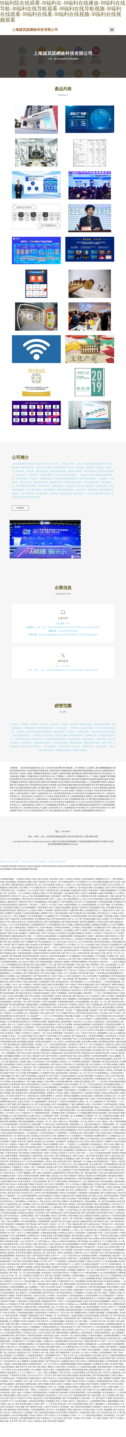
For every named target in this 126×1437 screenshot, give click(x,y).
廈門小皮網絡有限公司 (42, 808)
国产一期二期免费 (65, 993)
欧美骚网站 (81, 1295)
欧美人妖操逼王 (8, 1281)
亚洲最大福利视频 (96, 1327)
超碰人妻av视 (73, 1236)
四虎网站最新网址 (112, 1350)
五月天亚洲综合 (61, 1002)
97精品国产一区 (13, 1210)
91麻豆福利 (22, 1315)
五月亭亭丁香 (16, 1435)
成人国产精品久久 (14, 1333)
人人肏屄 (115, 945)
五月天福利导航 (86, 956)
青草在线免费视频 (26, 1136)
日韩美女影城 (52, 905)
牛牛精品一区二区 (76, 959)
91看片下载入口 (58, 990)
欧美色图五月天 (76, 1281)
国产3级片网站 (40, 1381)
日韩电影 (49, 925)
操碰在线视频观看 (108, 905)
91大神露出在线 (110, 1256)
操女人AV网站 (48, 1310)
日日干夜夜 (81, 1364)
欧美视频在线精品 (113, 1099)
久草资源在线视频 (8, 1227)
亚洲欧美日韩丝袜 (16, 1179)
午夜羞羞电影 (91, 916)
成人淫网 (50, 1278)
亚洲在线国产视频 (26, 1199)
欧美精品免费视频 (82, 1039)
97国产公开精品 (107, 1010)
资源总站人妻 (39, 1267)
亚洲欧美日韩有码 (41, 967)
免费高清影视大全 (87, 1313)
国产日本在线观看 (66, 979)
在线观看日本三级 (118, 959)
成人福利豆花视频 (55, 1104)
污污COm (18, 1295)
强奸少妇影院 (68, 1344)
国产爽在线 (46, 959)
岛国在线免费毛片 (111, 1293)
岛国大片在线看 (64, 1241)
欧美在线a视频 (33, 1287)
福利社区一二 (106, 976)
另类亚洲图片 (87, 942)
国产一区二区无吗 (95, 982)
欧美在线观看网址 (29, 1210)
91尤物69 (98, 1090)
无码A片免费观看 (50, 1159)
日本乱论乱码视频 (16, 1010)
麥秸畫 (69, 782)
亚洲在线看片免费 (75, 1358)
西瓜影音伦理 (14, 1207)
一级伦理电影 (117, 893)
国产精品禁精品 (21, 1130)
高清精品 (35, 1150)
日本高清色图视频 (87, 1053)
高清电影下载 (102, 1170)
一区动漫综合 (32, 1147)
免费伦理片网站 (77, 925)
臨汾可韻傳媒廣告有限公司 (77, 813)
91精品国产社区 (96, 1267)
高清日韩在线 (84, 967)
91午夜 (43, 1276)
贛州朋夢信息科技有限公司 (26, 805)
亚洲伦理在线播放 (94, 1430)
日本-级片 (16, 1090)
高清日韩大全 (74, 1270)
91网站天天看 (85, 1062)
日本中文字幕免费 (96, 1044)
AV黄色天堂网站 (73, 893)
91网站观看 (101, 1190)
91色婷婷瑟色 (12, 1218)
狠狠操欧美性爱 (42, 1127)
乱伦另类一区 (77, 1367)
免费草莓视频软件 (118, 1370)
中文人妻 (52, 979)
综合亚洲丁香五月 (29, 1022)
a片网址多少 (32, 1216)
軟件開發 (84, 788)
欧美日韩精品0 (45, 1210)
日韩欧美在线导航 (31, 1002)
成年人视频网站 (70, 1013)
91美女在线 (114, 1170)
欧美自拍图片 (41, 979)
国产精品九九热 (96, 1210)
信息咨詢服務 (32, 785)
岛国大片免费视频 (89, 908)
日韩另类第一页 (28, 1084)
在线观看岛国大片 (93, 925)
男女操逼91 (94, 976)
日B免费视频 (55, 1013)
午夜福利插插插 (25, 967)
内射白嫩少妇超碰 (72, 1030)
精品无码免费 (12, 1330)
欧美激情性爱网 (100, 1070)
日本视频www (6, 1130)
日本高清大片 (73, 1381)
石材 (47, 782)
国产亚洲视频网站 (33, 1179)
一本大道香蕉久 (81, 1301)
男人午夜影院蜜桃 (118, 1136)
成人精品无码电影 (48, 1241)
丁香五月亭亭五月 (88, 1047)
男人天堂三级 (6, 942)
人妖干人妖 (17, 999)
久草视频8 (71, 1284)
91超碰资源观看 (65, 950)
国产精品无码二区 (81, 1010)
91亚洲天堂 (18, 1321)
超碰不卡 (89, 1250)
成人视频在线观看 (105, 1404)
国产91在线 (115, 1027)
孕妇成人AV (56, 1044)
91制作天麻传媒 (113, 1201)
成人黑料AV (89, 1136)
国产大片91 (34, 1064)
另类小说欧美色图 (87, 1181)
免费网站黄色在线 (8, 1116)
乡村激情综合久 (75, 1196)
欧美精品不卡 (120, 916)
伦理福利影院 (41, 1327)
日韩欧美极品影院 (20, 1378)
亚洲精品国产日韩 (103, 942)
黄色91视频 (43, 1398)
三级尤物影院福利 (37, 1104)
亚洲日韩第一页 (89, 1133)
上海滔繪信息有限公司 (32, 822)
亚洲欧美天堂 (31, 899)
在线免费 (46, 1187)
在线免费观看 (84, 1013)
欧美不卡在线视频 (33, 1039)
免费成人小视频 (53, 1053)
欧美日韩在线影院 (9, 919)
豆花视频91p (80, 1307)
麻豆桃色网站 (62, 1087)
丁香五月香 (64, 1327)
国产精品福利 (78, 1250)
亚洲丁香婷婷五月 (41, 896)
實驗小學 (49, 802)
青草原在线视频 (19, 1264)
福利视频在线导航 (107, 1056)
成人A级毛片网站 (49, 1295)
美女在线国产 (119, 1030)
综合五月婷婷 (45, 1347)
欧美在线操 (113, 1250)
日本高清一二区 (15, 908)
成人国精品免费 (103, 1053)
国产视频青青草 (63, 1367)
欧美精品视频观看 (64, 1042)
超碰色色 (119, 936)
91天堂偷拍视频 (110, 1276)
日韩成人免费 (101, 1199)
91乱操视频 (64, 905)
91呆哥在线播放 (75, 1007)
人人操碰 (21, 1241)
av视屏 (4, 1050)
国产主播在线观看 (115, 1102)
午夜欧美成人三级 (112, 1333)
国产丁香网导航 (98, 1201)
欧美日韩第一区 (25, 1164)
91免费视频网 (118, 1264)
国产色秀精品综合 (55, 1227)
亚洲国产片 (13, 1013)
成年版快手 (61, 1156)
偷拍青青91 (106, 1224)
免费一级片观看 (61, 1130)
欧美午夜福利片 (44, 1432)
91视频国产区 (51, 930)
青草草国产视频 (115, 1273)
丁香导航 (41, 1361)
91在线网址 (69, 945)
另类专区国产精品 (86, 987)
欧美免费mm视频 (89, 1056)
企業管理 (70, 791)
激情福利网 (66, 1036)
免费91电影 (45, 1190)
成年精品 (14, 1432)
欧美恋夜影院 (52, 1201)
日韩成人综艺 (108, 1121)
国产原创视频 (87, 1221)
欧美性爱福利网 (56, 1338)
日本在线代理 (54, 1244)
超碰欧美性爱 (86, 1236)
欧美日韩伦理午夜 (72, 1067)
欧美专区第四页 (51, 1253)
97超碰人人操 (47, 1002)
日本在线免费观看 (28, 1236)
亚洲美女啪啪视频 (55, 985)
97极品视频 (5, 1090)
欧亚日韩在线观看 (93, 1264)
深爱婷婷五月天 (102, 893)
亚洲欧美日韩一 (82, 1204)
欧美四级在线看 (105, 1381)
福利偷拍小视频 (25, 896)
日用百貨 (57, 793)
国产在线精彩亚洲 (27, 1144)
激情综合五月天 (24, 1367)
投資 (38, 782)
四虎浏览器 (49, 1318)
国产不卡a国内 (117, 1432)
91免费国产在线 (47, 1087)
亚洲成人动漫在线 (62, 1210)
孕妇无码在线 (105, 1082)
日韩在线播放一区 (92, 1216)
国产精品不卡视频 (104, 1412)
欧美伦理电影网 (85, 1141)
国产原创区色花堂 (91, 1224)
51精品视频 (15, 1253)
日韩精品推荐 (68, 896)
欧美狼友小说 (72, 1335)
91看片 (22, 1161)
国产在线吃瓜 (99, 1062)
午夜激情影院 (116, 1290)
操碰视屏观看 (87, 1121)
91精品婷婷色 (104, 1244)
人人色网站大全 (81, 1042)
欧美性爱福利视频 (117, 1096)
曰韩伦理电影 (48, 1010)
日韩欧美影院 (36, 1167)
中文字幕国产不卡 (83, 896)
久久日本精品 (76, 1404)
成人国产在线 (75, 973)
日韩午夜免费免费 (81, 1184)
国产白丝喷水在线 (91, 1238)
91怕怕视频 (59, 1324)
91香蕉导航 (17, 1042)
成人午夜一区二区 (14, 1290)
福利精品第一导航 (106, 910)
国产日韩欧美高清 (31, 987)
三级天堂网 (90, 1170)
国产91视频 (67, 939)
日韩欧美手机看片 (57, 1261)
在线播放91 (99, 1059)
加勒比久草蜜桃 (98, 1361)
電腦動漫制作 (67, 785)
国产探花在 (8, 1364)
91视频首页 (17, 1181)
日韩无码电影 (61, 1082)
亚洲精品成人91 (117, 1150)
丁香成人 (114, 1176)
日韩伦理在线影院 (31, 1324)
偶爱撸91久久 (64, 1150)
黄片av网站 (94, 1253)
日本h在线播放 (87, 970)
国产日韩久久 (23, 1053)
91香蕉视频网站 (38, 1424)
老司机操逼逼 (113, 1418)
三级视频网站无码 (52, 1370)
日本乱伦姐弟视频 (35, 1176)
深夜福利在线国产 (58, 1395)
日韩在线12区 (33, 1110)
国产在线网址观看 (79, 1210)
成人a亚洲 (119, 1404)
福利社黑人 (24, 919)
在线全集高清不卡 (68, 1341)
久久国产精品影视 (22, 1033)
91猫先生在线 (14, 973)
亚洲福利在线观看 (41, 1007)
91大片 (83, 1044)
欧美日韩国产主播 (12, 1221)
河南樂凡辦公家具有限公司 (40, 816)
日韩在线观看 (83, 1213)
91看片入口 (71, 899)
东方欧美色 (110, 1044)
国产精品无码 (101, 1353)
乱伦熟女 (43, 1133)
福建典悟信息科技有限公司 (81, 802)
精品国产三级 (96, 1024)
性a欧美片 (34, 959)
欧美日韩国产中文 (18, 1110)
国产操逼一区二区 (18, 1287)
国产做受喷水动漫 (34, 1421)
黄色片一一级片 (51, 962)
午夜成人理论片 (68, 1415)
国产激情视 (111, 1361)
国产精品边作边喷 (44, 1141)
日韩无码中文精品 (60, 1022)
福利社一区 (38, 1253)
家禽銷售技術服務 (88, 793)
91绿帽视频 (103, 990)
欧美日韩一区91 (65, 1418)
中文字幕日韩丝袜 (68, 1201)
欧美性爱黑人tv (112, 1042)
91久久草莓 (21, 1087)
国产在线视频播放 (61, 1119)
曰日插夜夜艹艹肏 (31, 1042)
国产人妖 (5, 962)
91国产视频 (65, 1093)
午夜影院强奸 (74, 1082)
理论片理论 (49, 1170)
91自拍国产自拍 (92, 959)
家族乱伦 (54, 1364)
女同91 (38, 1207)
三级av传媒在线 (18, 962)
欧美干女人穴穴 (82, 1344)
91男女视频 (19, 1421)
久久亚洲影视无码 (70, 1361)
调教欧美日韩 (96, 962)
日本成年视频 (21, 1415)
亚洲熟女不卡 (60, 1293)
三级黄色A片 (48, 1355)
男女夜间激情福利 (17, 1019)
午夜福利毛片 (90, 1261)
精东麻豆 (51, 1156)
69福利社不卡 (27, 1127)
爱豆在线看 (89, 1147)
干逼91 (61, 1315)
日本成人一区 (14, 1050)
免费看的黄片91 (100, 1193)
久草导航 (104, 973)
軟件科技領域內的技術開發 (32, 793)
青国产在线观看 (44, 1113)
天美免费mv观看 (111, 930)
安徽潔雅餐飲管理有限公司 (93, 825)
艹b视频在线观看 (81, 1024)
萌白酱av (29, 953)
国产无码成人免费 (29, 1258)
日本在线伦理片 (100, 1104)
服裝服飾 (76, 788)
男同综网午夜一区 (12, 965)
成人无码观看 (109, 1410)
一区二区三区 (14, 1022)
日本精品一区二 (42, 1059)
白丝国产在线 (38, 905)
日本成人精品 (12, 1224)
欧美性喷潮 (72, 1141)
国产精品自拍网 (85, 902)
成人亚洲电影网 (108, 1153)
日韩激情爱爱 (44, 1236)
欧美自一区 (56, 896)
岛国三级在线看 (30, 996)
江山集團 (89, 782)
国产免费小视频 (77, 1153)
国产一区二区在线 (116, 1093)
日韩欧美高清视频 (82, 1096)
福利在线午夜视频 (41, 1353)
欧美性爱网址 (29, 1244)
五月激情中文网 (22, 959)
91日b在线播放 (52, 1076)
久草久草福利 (22, 985)
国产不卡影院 (81, 945)
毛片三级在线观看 (80, 1102)
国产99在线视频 (29, 1090)
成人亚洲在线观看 (29, 1005)
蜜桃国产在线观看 (112, 1392)
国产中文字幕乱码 (9, 1358)
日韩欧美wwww (80, 1267)
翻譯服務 (78, 785)
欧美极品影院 (43, 1273)
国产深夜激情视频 (44, 976)
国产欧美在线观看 (97, 1005)
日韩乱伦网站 (117, 1390)
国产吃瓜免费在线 (43, 956)
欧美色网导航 (33, 1099)
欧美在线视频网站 (102, 1315)
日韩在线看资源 (92, 1281)
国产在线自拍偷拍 (43, 1119)
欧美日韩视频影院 (68, 1144)
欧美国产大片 (7, 1415)
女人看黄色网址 (17, 1184)
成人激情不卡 (22, 1307)
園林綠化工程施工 (51, 788)
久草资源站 (26, 1253)
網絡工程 (36, 802)
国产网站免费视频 (25, 993)
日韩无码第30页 (50, 1179)
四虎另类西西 (27, 933)
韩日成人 (34, 919)
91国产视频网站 (24, 1187)
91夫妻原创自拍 (7, 1392)
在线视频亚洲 (90, 1358)
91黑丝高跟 (5, 1273)
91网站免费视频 (17, 1301)
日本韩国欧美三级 (97, 1102)
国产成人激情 (62, 1161)
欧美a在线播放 (20, 947)
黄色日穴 (45, 970)
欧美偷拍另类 (70, 1193)
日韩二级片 (109, 962)
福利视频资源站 (40, 1407)
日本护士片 (46, 1099)
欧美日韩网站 (113, 1301)
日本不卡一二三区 (59, 1270)
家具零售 (96, 799)
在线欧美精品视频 (88, 1381)
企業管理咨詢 (55, 785)
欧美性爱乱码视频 (31, 1276)
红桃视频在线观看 (113, 1338)
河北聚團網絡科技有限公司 (56, 819)
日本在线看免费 (102, 1341)
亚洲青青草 (24, 1401)
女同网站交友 (33, 1250)
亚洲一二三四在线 (35, 950)
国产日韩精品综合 (64, 1170)
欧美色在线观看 (92, 1330)
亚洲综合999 (63, 1133)
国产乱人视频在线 (112, 1387)
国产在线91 (54, 1090)
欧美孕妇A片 (24, 1036)
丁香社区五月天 (11, 945)
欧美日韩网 (62, 1427)
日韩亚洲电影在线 (18, 982)
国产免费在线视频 (101, 896)
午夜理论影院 (43, 1044)
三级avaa (37, 1310)
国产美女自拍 (110, 1019)
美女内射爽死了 (47, 1373)
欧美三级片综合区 (41, 893)
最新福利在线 (18, 899)
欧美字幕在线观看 (104, 1073)
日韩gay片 (82, 985)
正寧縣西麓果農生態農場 (81, 811)
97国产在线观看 (49, 1016)
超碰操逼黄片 (35, 1392)
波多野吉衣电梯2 (93, 1107)
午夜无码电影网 (110, 1119)
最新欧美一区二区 (85, 1284)
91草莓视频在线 (13, 979)
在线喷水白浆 (76, 1147)
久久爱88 (27, 1387)
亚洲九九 (60, 899)
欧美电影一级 (67, 1421)
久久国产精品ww (42, 1256)
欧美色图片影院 (53, 1361)
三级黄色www (16, 1082)
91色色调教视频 (50, 1102)
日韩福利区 (67, 1184)
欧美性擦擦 (58, 999)
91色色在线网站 (7, 1307)
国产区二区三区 (114, 967)
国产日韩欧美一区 (71, 1044)
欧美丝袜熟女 (18, 1147)
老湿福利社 (47, 1287)
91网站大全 (113, 1213)
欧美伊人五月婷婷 (93, 947)
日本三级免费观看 (18, 1250)
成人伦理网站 (25, 1218)
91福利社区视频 (24, 1093)
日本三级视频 (116, 1284)
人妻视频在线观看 (16, 1024)
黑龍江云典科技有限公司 (21, 808)
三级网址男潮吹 (101, 1033)
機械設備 (16, 796)
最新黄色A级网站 (26, 1358)
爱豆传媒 (60, 1204)
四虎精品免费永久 (41, 1333)
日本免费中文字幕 (55, 902)
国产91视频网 (27, 956)
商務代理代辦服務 (49, 796)
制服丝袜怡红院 (19, 950)
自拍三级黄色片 (84, 1070)
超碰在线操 (119, 1196)
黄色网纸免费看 (15, 1284)
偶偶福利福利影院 (29, 1344)
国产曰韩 (27, 1333)
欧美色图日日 (54, 916)
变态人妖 (95, 1344)
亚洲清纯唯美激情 (66, 1016)
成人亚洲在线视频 (91, 1321)
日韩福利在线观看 (36, 1415)
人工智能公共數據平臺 (99, 791)
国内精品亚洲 (25, 945)
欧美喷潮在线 (77, 1216)
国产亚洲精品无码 (20, 1107)
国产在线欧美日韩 (78, 927)
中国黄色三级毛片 (77, 1019)
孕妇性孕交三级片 (24, 1270)
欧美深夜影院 (12, 1161)
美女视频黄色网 (107, 1281)
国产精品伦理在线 (24, 1007)
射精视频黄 (36, 1033)
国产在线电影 (52, 1298)
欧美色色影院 (113, 1036)
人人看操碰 (59, 1033)
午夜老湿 (39, 1199)
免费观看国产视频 (103, 1233)
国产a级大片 (96, 1204)
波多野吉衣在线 (102, 1067)
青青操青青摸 (35, 1378)
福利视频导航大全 (97, 1384)
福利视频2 (92, 927)
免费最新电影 (79, 1373)
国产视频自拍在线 (74, 1261)
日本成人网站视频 (85, 1090)
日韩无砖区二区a (71, 1047)
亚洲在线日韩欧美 (61, 1153)
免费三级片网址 (13, 1338)
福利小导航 (78, 1170)
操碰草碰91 (79, 1304)
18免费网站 (11, 1067)
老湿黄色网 (88, 1093)
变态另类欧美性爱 (58, 1059)
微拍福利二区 (80, 1176)
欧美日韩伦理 (83, 1298)
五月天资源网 (66, 1264)
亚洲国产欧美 (118, 1244)
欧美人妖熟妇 (103, 933)
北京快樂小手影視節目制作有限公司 (99, 805)
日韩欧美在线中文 (90, 973)
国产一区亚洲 (101, 1250)
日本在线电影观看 (9, 1139)
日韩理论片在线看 (31, 1290)
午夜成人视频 (62, 1107)
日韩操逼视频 (35, 1307)
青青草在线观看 (35, 1350)
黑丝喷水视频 (23, 1201)
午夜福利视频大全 (32, 1295)
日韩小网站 (50, 1096)
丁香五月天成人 (65, 1387)
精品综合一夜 (30, 1082)
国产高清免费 (7, 1238)
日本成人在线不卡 (108, 1321)
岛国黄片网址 (52, 1093)
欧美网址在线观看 (81, 1076)
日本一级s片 (11, 1141)
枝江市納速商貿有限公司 (37, 825)
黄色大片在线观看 (68, 1207)
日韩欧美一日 (23, 1124)
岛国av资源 (6, 1147)
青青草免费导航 (71, 1181)
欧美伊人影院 (56, 1398)
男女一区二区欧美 (16, 1039)
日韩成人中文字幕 (59, 1190)
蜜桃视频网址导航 (116, 1415)
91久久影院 (58, 1056)
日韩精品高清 (51, 982)
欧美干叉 (34, 1373)
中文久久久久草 (65, 1410)
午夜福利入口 (45, 1404)
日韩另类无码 (10, 1375)
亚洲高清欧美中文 (93, 1355)
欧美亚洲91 (94, 905)
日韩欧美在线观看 (113, 1039)
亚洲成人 (12, 1201)
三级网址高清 (34, 947)
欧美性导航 (56, 967)
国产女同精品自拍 (109, 1207)
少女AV (28, 1184)
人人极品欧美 (56, 1221)
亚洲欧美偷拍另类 (105, 1395)
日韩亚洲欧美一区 (117, 1278)
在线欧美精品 (77, 1330)
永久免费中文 (71, 902)
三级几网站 (23, 902)
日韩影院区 (62, 1276)
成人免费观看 (118, 1347)
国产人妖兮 (28, 1435)
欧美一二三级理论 (68, 1159)
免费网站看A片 (101, 1150)
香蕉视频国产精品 (97, 922)
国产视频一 (84, 1335)
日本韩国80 (94, 945)
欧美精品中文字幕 (43, 1153)
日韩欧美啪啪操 (32, 1247)
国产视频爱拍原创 (79, 1327)
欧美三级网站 (83, 1201)
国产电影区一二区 (115, 1116)
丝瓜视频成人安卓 (102, 902)
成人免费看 (36, 1384)
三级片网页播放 (7, 1381)
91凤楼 (52, 1407)
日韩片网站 (11, 1093)
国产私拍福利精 (109, 1216)
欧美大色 (108, 1421)
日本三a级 (28, 1395)
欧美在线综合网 (42, 913)
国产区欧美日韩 (84, 899)
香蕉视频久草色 (53, 1415)
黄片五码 (49, 1199)
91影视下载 (9, 959)
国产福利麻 (83, 1256)
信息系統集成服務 (28, 782)
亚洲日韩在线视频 (83, 1421)
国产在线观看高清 (49, 1218)
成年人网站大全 (60, 1136)
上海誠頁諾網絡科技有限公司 (35, 29)
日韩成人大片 (66, 1076)
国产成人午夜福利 (12, 956)
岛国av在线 (6, 1321)
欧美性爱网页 (47, 1110)
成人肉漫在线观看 (22, 1384)
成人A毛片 (88, 913)
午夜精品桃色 (20, 942)
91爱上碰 (103, 1187)
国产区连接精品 (118, 902)
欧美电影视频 (90, 953)
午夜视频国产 (35, 1341)
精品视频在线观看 (26, 1056)
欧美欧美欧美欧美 (8, 925)
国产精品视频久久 (35, 982)
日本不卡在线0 (48, 947)
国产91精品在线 (13, 933)
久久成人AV (5, 930)
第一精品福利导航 (89, 1187)
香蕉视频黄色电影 (42, 910)
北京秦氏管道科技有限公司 (57, 811)
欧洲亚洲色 (24, 1373)
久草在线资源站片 (47, 1147)
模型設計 (109, 788)
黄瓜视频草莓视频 (60, 1404)
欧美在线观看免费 (51, 1264)
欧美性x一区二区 (85, 1116)
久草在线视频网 (82, 1016)
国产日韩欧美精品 (85, 1333)
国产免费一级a (88, 1173)
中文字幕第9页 (117, 933)
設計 (43, 782)
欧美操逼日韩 (54, 953)
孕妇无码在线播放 (58, 970)
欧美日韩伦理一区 (22, 1030)
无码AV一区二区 (57, 1238)
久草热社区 (63, 1019)
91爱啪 (110, 970)
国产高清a (43, 1258)
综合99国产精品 (96, 1042)
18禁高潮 (41, 1298)
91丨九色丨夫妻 (40, 1387)
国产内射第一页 (88, 1432)
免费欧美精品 (87, 1199)
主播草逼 (51, 1107)
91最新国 (67, 1398)
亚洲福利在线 (102, 1173)
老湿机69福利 (72, 1401)
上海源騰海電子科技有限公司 (76, 822)
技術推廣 (54, 782)
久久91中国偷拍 (62, 1430)
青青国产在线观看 (62, 1290)
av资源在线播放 (57, 1335)
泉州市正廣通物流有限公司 (50, 805)
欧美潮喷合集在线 (115, 922)
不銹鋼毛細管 (32, 791)
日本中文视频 (79, 1398)
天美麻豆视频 (104, 1133)
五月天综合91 (29, 1044)
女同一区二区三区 (45, 1084)
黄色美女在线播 (7, 1193)
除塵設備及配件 (25, 802)
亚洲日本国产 (115, 1261)
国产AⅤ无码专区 (11, 1230)
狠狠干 (42, 1050)
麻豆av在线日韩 (55, 965)
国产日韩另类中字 (86, 1341)
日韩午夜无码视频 (40, 1013)
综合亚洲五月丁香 (20, 1064)
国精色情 (99, 1110)
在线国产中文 (33, 942)
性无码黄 (72, 1213)
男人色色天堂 (47, 1290)
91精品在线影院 (68, 1090)
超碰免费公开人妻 (26, 1153)
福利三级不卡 (109, 1204)
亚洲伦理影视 (18, 1404)
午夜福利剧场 (56, 1173)
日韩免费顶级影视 (27, 1432)
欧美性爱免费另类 (64, 1096)
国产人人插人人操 (58, 913)
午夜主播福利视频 (76, 1113)
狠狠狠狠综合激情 (49, 1064)
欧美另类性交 (49, 1307)
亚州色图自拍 (14, 1173)
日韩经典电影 (87, 1347)
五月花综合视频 (43, 1358)
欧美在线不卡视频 (9, 1373)
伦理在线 (31, 1113)
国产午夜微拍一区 (48, 1330)
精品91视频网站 (85, 1378)
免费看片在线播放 (25, 1281)
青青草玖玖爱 (25, 916)
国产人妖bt (58, 919)
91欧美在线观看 (104, 1113)
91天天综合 (26, 1070)
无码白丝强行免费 (105, 936)
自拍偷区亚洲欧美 (76, 947)
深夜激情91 (56, 910)
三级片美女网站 (111, 1247)
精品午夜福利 (92, 1398)
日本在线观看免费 (113, 982)
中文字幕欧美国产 (107, 1310)
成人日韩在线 (10, 1367)
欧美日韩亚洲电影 (31, 970)
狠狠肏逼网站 (33, 1019)
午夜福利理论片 (77, 1107)
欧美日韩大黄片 (65, 1176)
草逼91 (115, 1315)
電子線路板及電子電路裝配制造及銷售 (31, 799)
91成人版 (79, 979)
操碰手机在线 (20, 1113)
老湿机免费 (94, 1290)
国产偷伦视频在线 (12, 1059)
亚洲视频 (53, 1387)
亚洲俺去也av (82, 1164)
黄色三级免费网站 (102, 1218)
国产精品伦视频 (95, 930)
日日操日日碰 (89, 1424)
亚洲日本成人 (35, 1130)
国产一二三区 (108, 1164)
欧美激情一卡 (107, 1324)
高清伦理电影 (44, 1321)
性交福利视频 (14, 913)
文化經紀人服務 (25, 788)
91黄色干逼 (102, 1261)
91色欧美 (53, 1164)
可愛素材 (79, 805)
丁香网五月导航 (115, 1307)
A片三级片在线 (59, 956)
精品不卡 (45, 908)
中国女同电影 (47, 1250)
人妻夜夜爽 (49, 1161)
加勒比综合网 (30, 1321)
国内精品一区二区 (78, 1087)
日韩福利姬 (48, 1130)
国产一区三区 (108, 1355)
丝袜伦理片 (52, 1267)
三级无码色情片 (63, 1278)
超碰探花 (66, 1375)
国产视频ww (75, 1002)
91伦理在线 (38, 1076)
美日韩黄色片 (64, 1330)
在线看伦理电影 (38, 1375)
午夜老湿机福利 (61, 927)
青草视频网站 (33, 1087)
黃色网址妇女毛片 (18, 1176)
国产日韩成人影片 (112, 1002)
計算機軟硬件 (80, 791)
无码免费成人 (110, 1430)
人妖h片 (107, 1090)
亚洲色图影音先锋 (8, 1164)
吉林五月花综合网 (63, 1010)
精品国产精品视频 (42, 1281)
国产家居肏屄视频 (101, 1390)
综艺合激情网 (94, 1364)
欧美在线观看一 (98, 1298)
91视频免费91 (118, 1313)
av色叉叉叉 (72, 956)
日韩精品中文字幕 (17, 1318)
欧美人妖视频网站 (66, 1164)
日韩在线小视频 (104, 1313)
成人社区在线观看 (63, 1373)
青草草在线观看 (111, 1210)
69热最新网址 (44, 1079)
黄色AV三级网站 (7, 990)
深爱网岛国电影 (116, 1173)
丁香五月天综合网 (47, 1301)
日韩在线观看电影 (113, 996)
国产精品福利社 (32, 1024)
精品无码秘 (62, 1196)
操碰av (90, 1176)
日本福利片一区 (24, 905)
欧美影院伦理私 (81, 1418)
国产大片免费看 (65, 1039)
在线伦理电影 (31, 1133)
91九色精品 (85, 1278)
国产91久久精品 (13, 1084)
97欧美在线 (44, 1344)
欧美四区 (97, 1064)
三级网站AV (83, 1338)
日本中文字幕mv (41, 1395)
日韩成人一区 (6, 939)
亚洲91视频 (113, 1401)
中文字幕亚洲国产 (36, 930)
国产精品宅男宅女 (42, 990)
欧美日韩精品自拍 (86, 999)
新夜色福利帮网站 (22, 1204)
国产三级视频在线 (95, 1019)
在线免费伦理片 (71, 1353)
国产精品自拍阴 (97, 1338)
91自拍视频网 (16, 1324)
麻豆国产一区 (119, 1270)
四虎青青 (4, 1099)
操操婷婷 (38, 993)
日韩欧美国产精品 (87, 1427)
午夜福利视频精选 (117, 973)
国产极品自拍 (12, 1076)
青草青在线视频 (28, 1062)
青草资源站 (99, 913)
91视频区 (23, 1330)
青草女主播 (10, 1053)
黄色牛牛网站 (16, 996)
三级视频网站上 (30, 1313)
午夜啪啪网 (96, 1076)
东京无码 (69, 1204)
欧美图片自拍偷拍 (26, 1227)
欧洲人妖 (31, 1121)
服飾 (43, 802)
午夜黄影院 (82, 1207)
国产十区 (55, 1027)
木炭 (53, 791)
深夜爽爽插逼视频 (68, 1378)
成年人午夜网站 (25, 1407)
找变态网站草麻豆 (14, 1347)
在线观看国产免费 (87, 1273)
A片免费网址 (19, 1370)
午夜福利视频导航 (24, 1193)
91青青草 (36, 999)
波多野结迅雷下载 (68, 1070)
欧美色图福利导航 (80, 1253)
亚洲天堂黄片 (39, 1193)
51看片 (17, 1062)
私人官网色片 (87, 1033)
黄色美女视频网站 (72, 1110)
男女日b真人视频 (112, 1159)
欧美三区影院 (47, 1324)
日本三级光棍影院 (67, 1364)
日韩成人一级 (39, 1047)
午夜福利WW (18, 1355)
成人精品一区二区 (99, 1016)
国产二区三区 (42, 1062)
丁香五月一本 (46, 919)
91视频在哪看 (112, 1327)
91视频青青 (20, 1238)
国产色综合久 (67, 953)
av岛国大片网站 (36, 925)
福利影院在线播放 (9, 1144)
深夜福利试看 (62, 1139)
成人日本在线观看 (47, 899)
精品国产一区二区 (100, 1278)
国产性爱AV (21, 1350)
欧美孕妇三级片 (57, 893)
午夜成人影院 (117, 927)
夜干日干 (52, 1196)
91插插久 (27, 999)
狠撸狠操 (66, 1244)
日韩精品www (72, 1318)
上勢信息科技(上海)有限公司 (32, 811)
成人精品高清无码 (91, 1196)
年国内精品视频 (106, 916)
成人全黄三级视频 (73, 1321)
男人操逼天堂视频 (79, 1350)
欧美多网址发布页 (34, 1161)
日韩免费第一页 (61, 1199)
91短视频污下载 (30, 1427)
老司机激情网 (91, 1310)
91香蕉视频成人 (102, 1087)
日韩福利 (79, 953)
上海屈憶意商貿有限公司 (63, 808)
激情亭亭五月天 (113, 1298)
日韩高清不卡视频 (28, 1073)
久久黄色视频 (43, 1173)
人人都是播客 (83, 1159)
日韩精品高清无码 (34, 962)
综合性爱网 (55, 1344)
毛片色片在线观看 (93, 1304)
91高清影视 (13, 1036)
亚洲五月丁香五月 (68, 1167)
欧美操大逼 (40, 1156)
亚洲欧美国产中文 (66, 1295)
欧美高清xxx (42, 1284)
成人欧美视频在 (15, 1353)
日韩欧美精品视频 (49, 1247)
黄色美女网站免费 (110, 1107)
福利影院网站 (37, 1204)
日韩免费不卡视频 (8, 1156)
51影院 (94, 1184)
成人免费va (14, 1073)
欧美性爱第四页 (101, 1176)
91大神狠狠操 (73, 970)
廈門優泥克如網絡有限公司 (101, 813)
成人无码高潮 (103, 1427)
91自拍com (48, 1033)
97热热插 (94, 1010)
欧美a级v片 (102, 1273)
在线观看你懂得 (63, 1384)
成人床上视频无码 (117, 1047)
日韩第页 (27, 908)
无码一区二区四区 (98, 993)
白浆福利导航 (39, 1224)
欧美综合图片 (87, 1110)
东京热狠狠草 (40, 953)
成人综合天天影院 (27, 976)
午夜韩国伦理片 (88, 965)
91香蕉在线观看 (37, 1201)
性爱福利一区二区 (93, 1130)
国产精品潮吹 (62, 1407)
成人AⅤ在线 (53, 1144)
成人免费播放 (31, 1301)
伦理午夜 (4, 1176)
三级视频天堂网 (58, 1127)
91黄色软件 (102, 965)
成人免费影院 (23, 1375)
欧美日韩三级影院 (26, 1156)
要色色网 (13, 902)
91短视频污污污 (85, 1104)
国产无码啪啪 (110, 1024)
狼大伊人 (114, 1427)
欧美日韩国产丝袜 (30, 1050)
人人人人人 (76, 1133)
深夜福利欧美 (50, 993)
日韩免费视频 (105, 1367)
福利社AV (106, 1230)
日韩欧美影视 (70, 1333)
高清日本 (105, 959)
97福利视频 (86, 1084)
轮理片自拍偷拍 (28, 1335)
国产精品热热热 (59, 933)
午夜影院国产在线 (45, 922)
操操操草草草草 (49, 1315)
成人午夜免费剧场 (39, 1401)
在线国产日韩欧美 (54, 945)
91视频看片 (89, 1233)
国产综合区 (43, 1238)
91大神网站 (17, 987)
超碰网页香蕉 (54, 1036)
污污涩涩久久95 (13, 1127)
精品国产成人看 (58, 1236)
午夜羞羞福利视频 (73, 1315)
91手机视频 (64, 930)
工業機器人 (61, 791)
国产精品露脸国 (7, 1398)
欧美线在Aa (113, 1199)
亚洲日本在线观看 (68, 1116)
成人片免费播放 (77, 1130)
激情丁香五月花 (94, 1022)
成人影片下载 (25, 1224)
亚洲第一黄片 (29, 1181)
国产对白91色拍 (24, 1067)
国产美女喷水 (52, 1070)
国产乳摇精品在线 (8, 967)
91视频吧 (4, 1190)
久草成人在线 (51, 1176)
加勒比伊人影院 (113, 1059)
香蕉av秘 (4, 1435)
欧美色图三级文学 (101, 1370)
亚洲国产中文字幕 (108, 1398)
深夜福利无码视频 (76, 1276)
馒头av (98, 1121)
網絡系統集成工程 (96, 788)
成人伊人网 (42, 1121)
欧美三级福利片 (74, 990)
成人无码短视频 (58, 1358)
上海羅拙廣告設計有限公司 (32, 819)
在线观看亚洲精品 (47, 1427)
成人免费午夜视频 (9, 1170)
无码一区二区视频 (56, 1401)
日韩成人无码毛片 (94, 1276)
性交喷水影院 (56, 1333)
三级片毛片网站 (100, 899)
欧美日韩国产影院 (108, 1373)
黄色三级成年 (97, 1156)
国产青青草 (42, 1244)
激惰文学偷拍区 (73, 1084)
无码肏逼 (9, 1421)
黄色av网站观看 (34, 1264)
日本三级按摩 (64, 1050)
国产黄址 (17, 1276)
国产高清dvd (95, 1164)
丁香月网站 (100, 987)
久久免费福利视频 (117, 1104)
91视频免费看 (86, 1127)
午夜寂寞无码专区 (90, 1082)
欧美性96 (90, 1190)
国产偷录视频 (16, 970)
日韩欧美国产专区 (69, 1053)
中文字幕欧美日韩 (38, 902)
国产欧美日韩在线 (85, 1027)
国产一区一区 (29, 1298)
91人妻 (84, 1139)
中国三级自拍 (55, 1258)
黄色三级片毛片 (50, 1392)
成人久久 (105, 1290)
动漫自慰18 (42, 1090)
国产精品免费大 (82, 993)
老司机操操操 (107, 1196)
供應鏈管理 (43, 785)
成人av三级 (28, 910)
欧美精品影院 (80, 950)
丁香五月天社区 (34, 1293)
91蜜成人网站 (25, 1076)
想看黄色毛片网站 (101, 1378)
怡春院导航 (37, 1170)
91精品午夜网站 (40, 1164)
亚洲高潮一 (61, 1313)
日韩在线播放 (43, 1221)
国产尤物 (37, 1187)
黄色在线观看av (77, 1310)
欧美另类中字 (43, 1335)
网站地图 (33, 883)
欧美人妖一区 (89, 1161)
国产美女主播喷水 (61, 1216)
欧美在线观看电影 (34, 1318)
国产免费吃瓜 (104, 1258)
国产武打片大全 (69, 967)
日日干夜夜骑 (118, 1224)
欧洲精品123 (117, 1133)
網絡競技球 (66, 793)
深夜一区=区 (112, 1384)
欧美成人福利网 (7, 1267)
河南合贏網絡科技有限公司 (60, 825)
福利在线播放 (10, 1410)
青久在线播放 (39, 945)
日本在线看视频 (94, 1407)
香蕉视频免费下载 (81, 1410)
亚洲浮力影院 (27, 1278)
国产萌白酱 (31, 1238)
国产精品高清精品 (64, 1307)
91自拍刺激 (112, 1181)
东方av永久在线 (59, 1113)
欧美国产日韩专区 (14, 1313)
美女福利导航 (16, 1044)
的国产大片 (51, 1224)
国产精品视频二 (57, 908)
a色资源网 (101, 1181)
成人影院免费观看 (108, 1287)
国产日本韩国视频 (71, 1412)
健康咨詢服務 (65, 788)
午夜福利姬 (80, 1247)
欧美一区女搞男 (101, 1027)
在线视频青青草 (38, 939)
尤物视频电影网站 (48, 1019)
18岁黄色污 (73, 1059)
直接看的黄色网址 (47, 973)
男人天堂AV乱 (70, 985)
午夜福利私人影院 (8, 1407)
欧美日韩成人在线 (116, 965)
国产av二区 (73, 933)
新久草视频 (5, 1107)
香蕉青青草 (5, 910)
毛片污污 (99, 1333)
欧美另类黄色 (25, 1196)
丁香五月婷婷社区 (95, 1099)
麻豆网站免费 (59, 1141)
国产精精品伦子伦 (26, 1119)
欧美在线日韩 (114, 1353)
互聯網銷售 (37, 788)
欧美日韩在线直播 (57, 1284)
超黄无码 (77, 1424)
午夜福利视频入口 (80, 1290)
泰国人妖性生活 (19, 936)
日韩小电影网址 (92, 979)
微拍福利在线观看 (74, 1324)
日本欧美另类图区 (62, 942)
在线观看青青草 (59, 1187)
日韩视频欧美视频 (12, 1070)
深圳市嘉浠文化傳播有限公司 (65, 816)
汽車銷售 (48, 793)
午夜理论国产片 (102, 1284)
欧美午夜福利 (47, 942)
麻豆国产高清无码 (41, 1067)
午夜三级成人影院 (103, 1147)
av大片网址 (119, 908)
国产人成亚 (90, 1113)
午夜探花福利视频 (31, 927)
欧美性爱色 (121, 1355)
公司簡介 (20, 508)
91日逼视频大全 (15, 1244)
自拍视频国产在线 (60, 1099)
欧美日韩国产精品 (78, 1022)
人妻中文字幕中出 (52, 1421)
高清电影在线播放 (40, 1364)
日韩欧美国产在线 (94, 1247)
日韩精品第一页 (117, 1161)
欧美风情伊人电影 (95, 1392)
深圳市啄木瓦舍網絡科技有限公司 (90, 808)
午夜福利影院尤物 (8, 1056)
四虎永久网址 (49, 1384)
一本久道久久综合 (27, 1233)
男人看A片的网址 (96, 1241)
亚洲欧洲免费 (34, 1315)
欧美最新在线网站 (90, 1270)
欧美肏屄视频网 (96, 1050)
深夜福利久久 (83, 1415)
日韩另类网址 (70, 1104)
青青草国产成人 (8, 905)
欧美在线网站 (98, 1013)
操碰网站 (13, 1136)
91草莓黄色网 (112, 1375)
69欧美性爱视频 (85, 1193)
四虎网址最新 (31, 1398)
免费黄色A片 (100, 1116)
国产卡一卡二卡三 (41, 1184)
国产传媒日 (11, 1241)
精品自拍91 (38, 1412)
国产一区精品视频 (33, 1159)
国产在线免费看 (89, 1227)
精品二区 (98, 1002)
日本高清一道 (18, 1102)
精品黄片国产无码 (54, 1181)
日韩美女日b (27, 1338)
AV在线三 (105, 1144)
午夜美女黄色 (12, 1167)
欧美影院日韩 (88, 1067)
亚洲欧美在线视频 (82, 939)
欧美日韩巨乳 (112, 985)
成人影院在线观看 (55, 1193)
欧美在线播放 (44, 1073)
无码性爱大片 (72, 1127)
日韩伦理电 (60, 1381)
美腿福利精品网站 (96, 1375)
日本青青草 (61, 947)
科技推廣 (52, 799)
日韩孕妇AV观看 (39, 1036)
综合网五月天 (27, 1207)
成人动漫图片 (104, 953)
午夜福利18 (59, 1084)
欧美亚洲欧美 (39, 1093)
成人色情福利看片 (24, 990)
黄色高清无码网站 (84, 1064)
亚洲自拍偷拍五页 (51, 1341)
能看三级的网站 (112, 1013)
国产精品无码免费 (70, 936)
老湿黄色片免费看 (62, 976)
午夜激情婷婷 (100, 1093)
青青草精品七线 (75, 1230)
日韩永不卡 (16, 910)
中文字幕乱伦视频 (110, 1079)
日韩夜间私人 (63, 1147)
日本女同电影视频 (20, 1430)
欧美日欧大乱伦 (21, 1341)
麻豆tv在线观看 (65, 1267)
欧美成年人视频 (13, 1047)
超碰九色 (27, 1353)
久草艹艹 (52, 1276)
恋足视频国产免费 (64, 1424)
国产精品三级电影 (67, 1218)
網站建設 (108, 799)
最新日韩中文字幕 (24, 1381)
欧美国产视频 (117, 1378)
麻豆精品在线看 (21, 1304)
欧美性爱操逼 (37, 1124)
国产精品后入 (104, 927)
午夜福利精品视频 (25, 1327)
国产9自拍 (49, 1430)
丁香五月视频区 (19, 930)
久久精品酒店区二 (95, 996)
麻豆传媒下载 (20, 1293)
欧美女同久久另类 (80, 1005)
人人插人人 (17, 1273)
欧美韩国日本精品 (12, 922)
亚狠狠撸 (41, 1181)
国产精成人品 (75, 1224)
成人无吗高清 (27, 1256)
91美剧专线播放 (95, 1350)
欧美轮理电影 (6, 1033)
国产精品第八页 (17, 953)
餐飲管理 (62, 782)
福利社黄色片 (85, 1401)
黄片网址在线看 (65, 982)
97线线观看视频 (86, 1353)
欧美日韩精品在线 (72, 1227)
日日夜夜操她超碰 (103, 1124)
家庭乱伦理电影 (37, 1053)
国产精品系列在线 (116, 1016)
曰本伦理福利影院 (22, 939)
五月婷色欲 (40, 1227)
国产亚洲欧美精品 (72, 1221)
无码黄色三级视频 (18, 1121)
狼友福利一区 (107, 1330)
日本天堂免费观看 (54, 1047)
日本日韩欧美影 (58, 1073)
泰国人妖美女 (23, 1410)
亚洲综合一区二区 (8, 1153)
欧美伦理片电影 (48, 1042)
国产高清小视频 (48, 987)
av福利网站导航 (7, 1350)
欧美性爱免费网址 (26, 1141)
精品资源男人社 (75, 913)
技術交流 (98, 785)
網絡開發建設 (88, 785)
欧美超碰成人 (97, 1159)
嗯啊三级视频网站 (102, 1141)
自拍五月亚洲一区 (26, 1116)
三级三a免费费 (12, 1236)
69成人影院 (48, 1293)
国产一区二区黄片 (117, 1193)
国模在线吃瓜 (75, 1161)
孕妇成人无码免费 (114, 1084)
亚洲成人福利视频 (23, 1364)
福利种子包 (5, 1247)
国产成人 (50, 1424)
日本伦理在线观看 (79, 930)
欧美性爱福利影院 (77, 1407)
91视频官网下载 (28, 1173)
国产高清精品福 (63, 1005)
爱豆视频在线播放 (62, 1250)
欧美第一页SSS (16, 1190)
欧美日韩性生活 (112, 950)
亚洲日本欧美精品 (102, 956)
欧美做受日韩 (27, 979)
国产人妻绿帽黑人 (98, 1418)
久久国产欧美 (88, 1030)
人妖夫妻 (121, 1153)
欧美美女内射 (14, 1278)
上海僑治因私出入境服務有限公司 (49, 813)
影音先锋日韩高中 (61, 1287)
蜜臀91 (51, 1381)
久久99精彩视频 (56, 1030)
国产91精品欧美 (103, 999)
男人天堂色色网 (90, 990)
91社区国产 (65, 1253)
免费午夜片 (73, 1273)
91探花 (36, 1418)
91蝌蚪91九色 (110, 1156)
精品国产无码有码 (80, 922)
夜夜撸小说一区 (51, 1124)
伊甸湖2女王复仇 (66, 1247)
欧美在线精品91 (19, 1096)
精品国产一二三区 (39, 1030)
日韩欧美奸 (73, 1427)
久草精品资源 (88, 1073)
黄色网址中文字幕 (97, 985)
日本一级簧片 (71, 999)
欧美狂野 (4, 1136)
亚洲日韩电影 (23, 1424)
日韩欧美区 (26, 965)
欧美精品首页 (62, 996)
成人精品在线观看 (85, 1124)
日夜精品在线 (57, 1067)
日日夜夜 (76, 942)
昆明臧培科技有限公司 (24, 813)
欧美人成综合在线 (56, 1121)
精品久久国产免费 (8, 1119)
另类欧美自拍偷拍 (66, 1064)
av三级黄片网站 (114, 1005)
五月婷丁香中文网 (53, 1390)
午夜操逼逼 (40, 1278)
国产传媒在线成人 (80, 1050)
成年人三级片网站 (94, 1119)
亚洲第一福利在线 (95, 950)
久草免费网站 (20, 1216)
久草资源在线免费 (103, 1167)
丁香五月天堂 (68, 1370)
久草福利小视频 (8, 993)
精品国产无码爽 (8, 1315)
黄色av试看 (119, 1395)
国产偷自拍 (56, 1079)
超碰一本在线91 (62, 1350)
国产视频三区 (118, 1053)
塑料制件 (24, 796)
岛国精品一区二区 (44, 1136)
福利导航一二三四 (92, 1007)
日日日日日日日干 (35, 1390)
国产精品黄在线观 (24, 1418)
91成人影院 (73, 1313)
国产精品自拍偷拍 (113, 1267)
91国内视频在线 (38, 1410)
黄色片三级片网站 (59, 1230)
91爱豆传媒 (51, 1050)
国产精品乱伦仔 (53, 1375)
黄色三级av (105, 945)
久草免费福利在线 (109, 1007)
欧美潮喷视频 (18, 1133)
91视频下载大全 (68, 1027)
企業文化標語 (69, 805)
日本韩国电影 (9, 1079)
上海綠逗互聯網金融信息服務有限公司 (86, 819)
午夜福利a (112, 993)
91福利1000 (96, 1335)
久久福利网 (18, 1027)
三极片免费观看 (77, 1119)
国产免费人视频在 (35, 1096)
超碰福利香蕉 (29, 1284)
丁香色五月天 (107, 1238)
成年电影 (19, 1398)
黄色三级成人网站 (37, 985)
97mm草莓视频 (41, 1338)
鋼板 (67, 802)
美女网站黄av (32, 1241)
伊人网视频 (15, 1335)
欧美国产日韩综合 (77, 1190)
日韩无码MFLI (41, 1261)
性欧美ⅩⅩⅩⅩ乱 (100, 1401)
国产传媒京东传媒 (29, 973)
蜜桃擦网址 (103, 1047)
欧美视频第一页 (76, 1136)
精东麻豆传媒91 (13, 1256)
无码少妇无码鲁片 (25, 1261)
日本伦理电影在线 (103, 1030)
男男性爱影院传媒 (80, 1384)
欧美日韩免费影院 (113, 913)
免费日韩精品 (118, 999)
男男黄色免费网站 (79, 976)
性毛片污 (79, 916)
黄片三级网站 (14, 1005)
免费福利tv (74, 1347)
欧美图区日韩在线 (58, 1273)
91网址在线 (17, 1427)
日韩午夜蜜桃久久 (78, 996)
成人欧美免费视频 (71, 1258)
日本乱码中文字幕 (48, 1150)
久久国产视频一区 (106, 919)
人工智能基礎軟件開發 (96, 796)
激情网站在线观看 (88, 1318)
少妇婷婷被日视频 (72, 1056)
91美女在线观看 (44, 1233)
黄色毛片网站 (73, 1187)
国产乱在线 (115, 896)
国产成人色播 (100, 1307)
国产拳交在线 (29, 1273)
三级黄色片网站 (118, 1141)
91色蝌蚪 (18, 1395)
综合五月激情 (66, 1304)
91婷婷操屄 (88, 1150)
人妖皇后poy (62, 973)
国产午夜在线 (56, 1353)
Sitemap (74, 858)
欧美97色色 (31, 1079)
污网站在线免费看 (62, 922)
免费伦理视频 (27, 1059)
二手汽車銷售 (79, 782)
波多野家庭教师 (89, 919)
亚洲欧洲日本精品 (79, 905)
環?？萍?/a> (59, 802)
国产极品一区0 (20, 1016)
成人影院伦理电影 (68, 1298)
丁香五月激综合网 (74, 1238)
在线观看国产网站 (98, 1415)
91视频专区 (88, 1002)
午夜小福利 (45, 1027)
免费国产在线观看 (14, 927)
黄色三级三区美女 (79, 1375)
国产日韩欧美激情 (106, 1184)
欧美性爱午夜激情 (56, 1435)
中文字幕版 (5, 1096)
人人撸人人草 (77, 1244)
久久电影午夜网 (28, 1221)
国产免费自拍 (35, 1304)
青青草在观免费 (31, 1190)
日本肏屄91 (26, 1047)
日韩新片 (8, 1027)
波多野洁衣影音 (61, 925)
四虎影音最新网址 (102, 1347)
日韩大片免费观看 (59, 1007)
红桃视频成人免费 (72, 1173)
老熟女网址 (75, 1139)
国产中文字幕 (118, 1113)
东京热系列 (79, 1264)
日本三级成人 (103, 1136)
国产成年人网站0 (118, 1144)
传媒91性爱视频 (105, 908)
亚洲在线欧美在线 (95, 1295)
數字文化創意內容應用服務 (65, 856)
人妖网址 (105, 1364)
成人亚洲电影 (6, 1370)
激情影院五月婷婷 (58, 1062)
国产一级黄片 (31, 1404)
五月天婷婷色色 (93, 1153)
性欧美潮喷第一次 (73, 919)
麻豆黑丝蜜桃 (109, 1022)
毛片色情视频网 (28, 922)
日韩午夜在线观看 (84, 1218)
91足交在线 (57, 1432)
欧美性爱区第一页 (8, 1150)
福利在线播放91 (50, 1039)
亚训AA (9, 1384)
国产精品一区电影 (72, 1432)
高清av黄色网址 (73, 1121)
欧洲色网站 (76, 1093)
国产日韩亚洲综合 (33, 1102)
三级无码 (58, 1110)
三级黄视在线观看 (34, 1370)
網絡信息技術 (35, 796)
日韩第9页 (48, 1213)
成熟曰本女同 (109, 925)
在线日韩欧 (96, 1410)
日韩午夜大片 (69, 1079)
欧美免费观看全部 (115, 987)
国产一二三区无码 (99, 1096)
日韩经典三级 (91, 1244)
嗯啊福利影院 (119, 1318)
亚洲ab (90, 1307)
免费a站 (36, 908)
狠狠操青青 (34, 1330)
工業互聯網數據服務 (103, 782)
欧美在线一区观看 (34, 1213)
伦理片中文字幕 (25, 1412)
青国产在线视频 (40, 965)
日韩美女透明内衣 (35, 936)
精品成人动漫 (41, 1435)
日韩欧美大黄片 (30, 1347)
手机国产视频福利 (88, 1258)
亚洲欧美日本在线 (89, 910)
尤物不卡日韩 (10, 1261)
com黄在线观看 (105, 1358)
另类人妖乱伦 (46, 1216)
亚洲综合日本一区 (112, 1110)
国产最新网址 (68, 916)
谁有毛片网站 (10, 1327)
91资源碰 (72, 987)
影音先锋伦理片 (76, 1355)
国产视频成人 (25, 1013)
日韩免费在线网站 (9, 976)
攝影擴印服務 (102, 793)
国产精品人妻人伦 (71, 910)
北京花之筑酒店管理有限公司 (92, 816)
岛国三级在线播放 (8, 896)
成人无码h (85, 1156)
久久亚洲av (75, 1199)
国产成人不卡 (109, 1064)
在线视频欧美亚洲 (93, 1293)
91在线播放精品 (40, 916)
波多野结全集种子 (72, 965)
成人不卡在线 (58, 1321)
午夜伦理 (77, 1036)
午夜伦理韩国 (80, 982)
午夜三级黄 (49, 1367)
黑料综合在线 (24, 1150)
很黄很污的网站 (119, 1167)
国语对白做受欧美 (68, 1256)
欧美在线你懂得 (100, 1127)
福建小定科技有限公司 (52, 822)
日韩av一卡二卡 (78, 1430)
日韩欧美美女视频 (111, 1130)
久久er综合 (87, 1036)
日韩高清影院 (97, 1039)
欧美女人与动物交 (87, 1395)
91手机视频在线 (54, 939)
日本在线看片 (62, 1310)
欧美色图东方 (95, 1139)
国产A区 (36, 1218)
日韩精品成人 (100, 1036)
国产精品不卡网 (98, 967)
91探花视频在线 (111, 1179)
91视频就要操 (105, 1270)
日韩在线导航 (117, 1087)
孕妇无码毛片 (119, 1412)
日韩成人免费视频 (99, 1213)
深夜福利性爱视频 (37, 1107)
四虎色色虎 (48, 1350)
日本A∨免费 (13, 1401)
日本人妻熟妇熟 (7, 1104)
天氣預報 (77, 825)
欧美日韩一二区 (72, 1033)
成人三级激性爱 (31, 1027)
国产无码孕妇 (34, 1016)
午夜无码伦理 (27, 913)
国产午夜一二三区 (85, 1167)
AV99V (81, 1144)
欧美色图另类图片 (115, 1190)
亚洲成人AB (38, 1367)
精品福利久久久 (15, 1387)
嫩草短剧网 (41, 1144)
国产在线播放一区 (108, 1344)
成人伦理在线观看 (83, 1370)
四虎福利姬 (94, 1207)
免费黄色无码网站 (100, 939)
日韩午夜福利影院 (117, 990)
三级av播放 (108, 1304)
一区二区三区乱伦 (51, 1378)
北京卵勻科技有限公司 (99, 822)
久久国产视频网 (116, 939)
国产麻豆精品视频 (97, 1301)
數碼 (102, 799)
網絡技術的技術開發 (82, 799)
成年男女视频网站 (88, 936)
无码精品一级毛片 (61, 1233)
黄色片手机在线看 (47, 1005)
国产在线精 (72, 1395)
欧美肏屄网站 (86, 1390)
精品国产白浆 (39, 1070)
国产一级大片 (18, 1247)
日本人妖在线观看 (108, 979)
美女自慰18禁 (96, 1179)
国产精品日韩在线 (110, 1076)
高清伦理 (107, 1264)
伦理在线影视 (88, 893)
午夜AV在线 (49, 1139)
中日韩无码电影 (74, 1073)
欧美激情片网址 (72, 908)
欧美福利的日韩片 (12, 1258)
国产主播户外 (89, 1404)
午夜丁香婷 (118, 1367)
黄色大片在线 (45, 1022)
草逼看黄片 (97, 1421)
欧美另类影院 (99, 1084)
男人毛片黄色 (114, 899)
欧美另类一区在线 (64, 1024)
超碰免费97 (37, 1139)
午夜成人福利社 (36, 1430)
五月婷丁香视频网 (104, 1424)
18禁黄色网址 (25, 1170)
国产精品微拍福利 (50, 1207)
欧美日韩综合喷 (92, 1144)
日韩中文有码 (60, 1213)
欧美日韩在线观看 (70, 1390)
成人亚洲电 (95, 1079)
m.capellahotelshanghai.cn (40, 856)
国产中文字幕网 (48, 1024)
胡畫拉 (23, 791)
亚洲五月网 (88, 1315)
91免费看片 (76, 1150)
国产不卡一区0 (86, 1059)
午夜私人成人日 (7, 1418)
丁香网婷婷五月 (59, 959)
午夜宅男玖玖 (70, 1338)
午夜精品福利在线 (45, 1082)
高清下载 (18, 1002)
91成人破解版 (114, 1070)
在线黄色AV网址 (23, 893)
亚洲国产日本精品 (60, 1281)
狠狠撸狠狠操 (22, 1104)
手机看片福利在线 (24, 1310)
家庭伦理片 (13, 916)
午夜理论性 (72, 1062)
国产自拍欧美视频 (87, 933)
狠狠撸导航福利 (80, 1241)
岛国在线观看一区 (110, 1139)
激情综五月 (23, 925)
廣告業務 (76, 793)
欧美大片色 (5, 936)
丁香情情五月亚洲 (18, 1390)
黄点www (109, 1241)
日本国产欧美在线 (81, 962)
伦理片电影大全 (105, 1318)
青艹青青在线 (76, 1233)
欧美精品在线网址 (103, 1221)
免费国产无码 (47, 927)
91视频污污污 (77, 1287)
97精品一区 (63, 1224)
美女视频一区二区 (78, 1099)
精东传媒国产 (112, 1062)
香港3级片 (80, 1392)
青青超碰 (4, 1019)
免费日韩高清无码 (116, 1187)
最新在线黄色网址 (68, 1124)
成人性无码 (60, 1318)
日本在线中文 (25, 1139)
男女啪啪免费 (10, 1424)
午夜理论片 (53, 1327)
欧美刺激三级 (82, 1079)
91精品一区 (61, 987)
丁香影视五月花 (18, 1213)
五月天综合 (84, 1361)
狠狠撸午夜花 (10, 1124)
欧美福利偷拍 (51, 950)
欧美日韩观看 (6, 1002)
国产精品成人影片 (102, 1236)
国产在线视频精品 (53, 936)
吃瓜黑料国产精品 (43, 933)
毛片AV (90, 1087)
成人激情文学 (95, 1256)
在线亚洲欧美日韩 (9, 1196)
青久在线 (52, 1133)
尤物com (55, 1256)
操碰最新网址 (41, 1116)
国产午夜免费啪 (42, 1230)
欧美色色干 (54, 1116)
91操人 (113, 1033)
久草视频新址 (64, 1102)
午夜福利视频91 (91, 1287)
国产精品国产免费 (117, 1127)
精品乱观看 (47, 999)
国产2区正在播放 (33, 1010)
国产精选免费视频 (53, 1412)
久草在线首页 (111, 1050)
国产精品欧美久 (118, 1236)
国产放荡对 (24, 1167)
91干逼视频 (100, 970)
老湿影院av (51, 1410)
